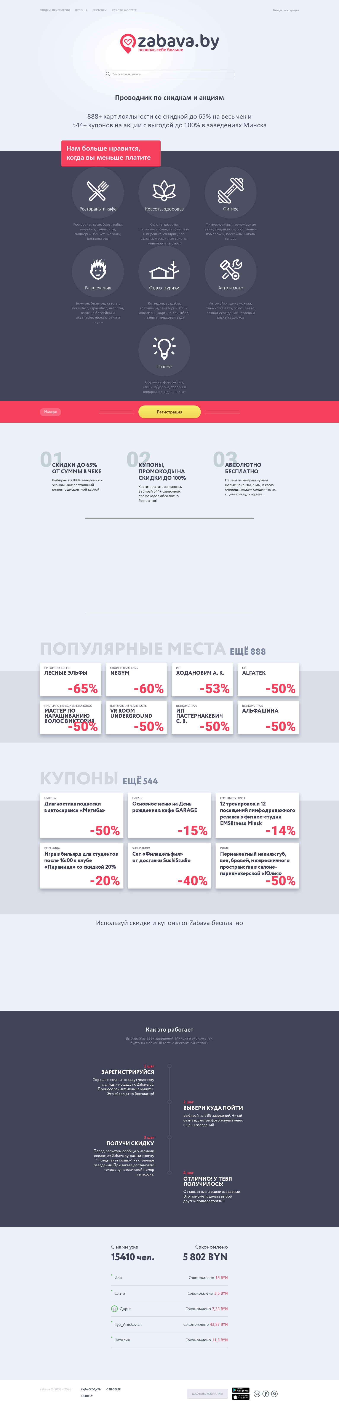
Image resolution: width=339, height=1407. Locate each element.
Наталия (122, 1339)
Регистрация (169, 412)
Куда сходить (91, 1389)
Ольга (120, 1293)
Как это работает (124, 10)
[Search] (169, 74)
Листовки (99, 10)
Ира (118, 1277)
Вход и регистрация (286, 10)
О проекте (113, 1389)
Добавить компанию (207, 1394)
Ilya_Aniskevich (128, 1324)
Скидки (55, 10)
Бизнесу (87, 1396)
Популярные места (153, 650)
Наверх (50, 412)
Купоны (81, 10)
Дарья (125, 1308)
